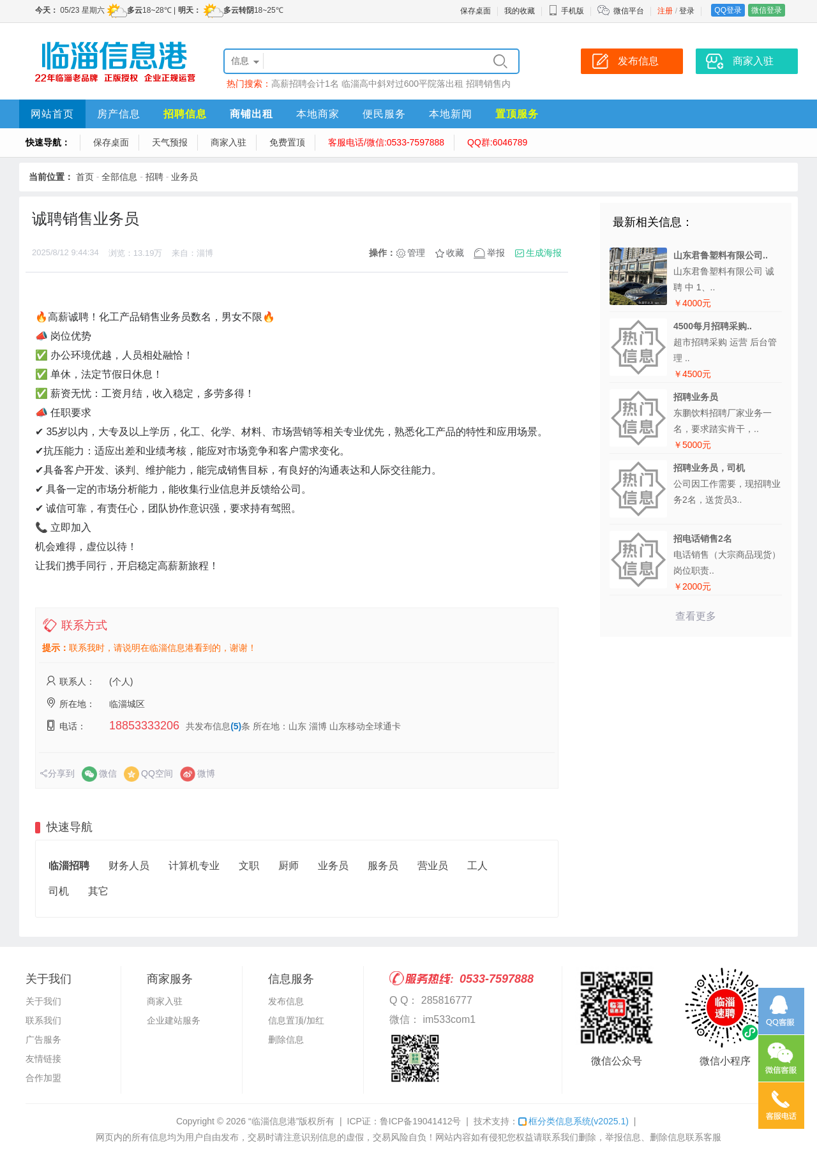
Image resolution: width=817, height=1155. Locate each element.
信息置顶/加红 (296, 1020)
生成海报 (544, 253)
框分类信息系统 (573, 1121)
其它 (98, 891)
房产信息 (118, 113)
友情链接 (43, 1059)
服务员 (383, 865)
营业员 (432, 865)
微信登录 (766, 10)
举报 (496, 253)
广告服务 (43, 1039)
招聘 (154, 177)
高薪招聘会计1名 (305, 83)
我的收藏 (519, 10)
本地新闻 (450, 113)
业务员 (184, 177)
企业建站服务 (173, 1020)
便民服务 (384, 113)
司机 (59, 891)
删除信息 (286, 1039)
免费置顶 (287, 142)
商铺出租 (251, 113)
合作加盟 (43, 1078)
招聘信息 (185, 113)
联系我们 (43, 1020)
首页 (85, 177)
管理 (416, 253)
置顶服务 (517, 113)
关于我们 (43, 1001)
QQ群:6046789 (497, 142)
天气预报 (170, 142)
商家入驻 (228, 142)
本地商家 (318, 113)
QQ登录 (728, 10)
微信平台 (628, 10)
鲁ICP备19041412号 (420, 1121)
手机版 (566, 10)
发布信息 (286, 1001)
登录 (686, 10)
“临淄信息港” (273, 1121)
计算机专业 (194, 865)
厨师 (288, 865)
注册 (665, 10)
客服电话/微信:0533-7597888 (386, 142)
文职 (249, 865)
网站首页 (52, 113)
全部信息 (119, 177)
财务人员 (129, 865)
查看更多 (695, 616)
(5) (235, 726)
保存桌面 (475, 10)
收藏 (455, 253)
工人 (477, 865)
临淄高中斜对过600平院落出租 (402, 83)
